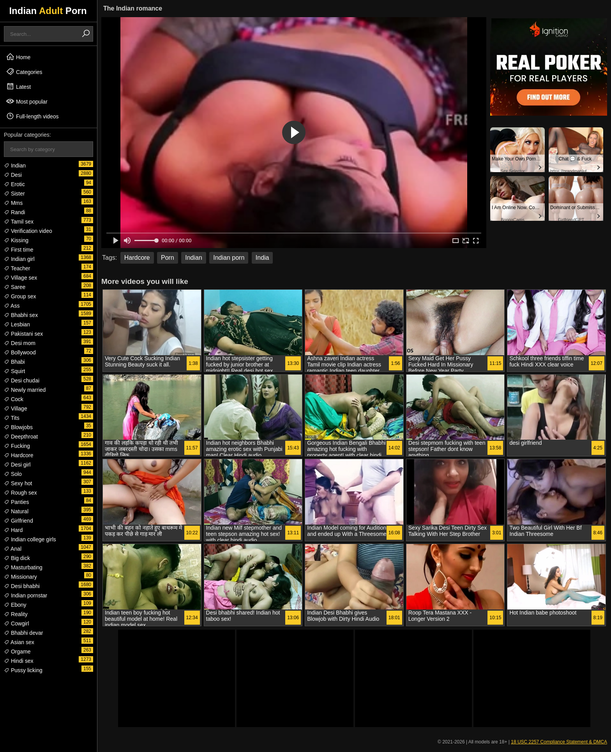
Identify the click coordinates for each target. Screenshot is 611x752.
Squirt (14, 371)
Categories (24, 71)
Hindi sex (18, 661)
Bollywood (20, 352)
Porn (167, 257)
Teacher (17, 268)
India (262, 257)
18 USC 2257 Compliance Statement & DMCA (559, 742)
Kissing (16, 240)
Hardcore (18, 455)
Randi (14, 212)
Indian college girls (30, 539)
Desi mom (19, 343)
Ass (11, 306)
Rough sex (20, 493)
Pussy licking (23, 670)
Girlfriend (18, 521)
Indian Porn (48, 10)
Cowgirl (16, 623)
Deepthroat (21, 436)
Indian (15, 165)
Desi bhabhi (22, 586)
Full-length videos (32, 116)
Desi (13, 175)
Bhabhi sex (21, 315)
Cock (13, 399)
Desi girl (17, 464)
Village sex (20, 278)
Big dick (17, 558)
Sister (14, 193)
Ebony (15, 605)
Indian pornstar (25, 595)
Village (15, 408)
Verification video (28, 231)
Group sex (20, 296)
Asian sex (19, 642)
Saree (14, 287)
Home (18, 57)
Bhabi (14, 362)
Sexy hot (18, 483)
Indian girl (19, 259)
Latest (18, 86)
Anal (12, 549)
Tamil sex (19, 221)
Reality (16, 614)
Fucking (17, 446)
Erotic (14, 184)
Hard (13, 530)
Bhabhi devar (23, 633)
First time (18, 250)
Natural (16, 511)
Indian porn (228, 257)
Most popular (27, 101)
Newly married (25, 390)
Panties (16, 502)
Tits (11, 418)
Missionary (20, 577)
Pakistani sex (23, 334)
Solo (13, 474)
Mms (13, 203)
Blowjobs (18, 427)
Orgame (17, 651)
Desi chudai (21, 380)
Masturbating (23, 567)
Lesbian (17, 324)
